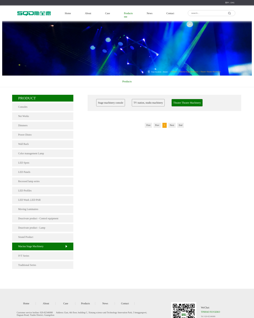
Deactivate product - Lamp (30, 227)
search (229, 13)
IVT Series (22, 255)
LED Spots (22, 162)
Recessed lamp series (27, 181)
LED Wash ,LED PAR (28, 200)
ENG (233, 3)
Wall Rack (22, 144)
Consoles (21, 106)
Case (107, 13)
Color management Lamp (29, 153)
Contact (170, 13)
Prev (162, 125)
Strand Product (24, 237)
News (149, 13)
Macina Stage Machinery (188, 71)
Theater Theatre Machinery (209, 71)
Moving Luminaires (27, 209)
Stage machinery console (115, 102)
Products (128, 13)
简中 (227, 3)
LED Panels (23, 172)
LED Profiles (23, 190)
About (88, 13)
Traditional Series (26, 265)
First (153, 125)
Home (68, 13)
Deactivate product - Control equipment (37, 218)
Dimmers (21, 125)
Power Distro (23, 134)
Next (176, 125)
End (185, 125)
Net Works (22, 116)
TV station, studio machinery (152, 102)
